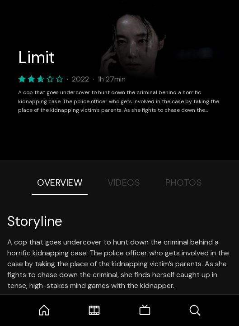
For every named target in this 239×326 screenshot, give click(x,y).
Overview (59, 182)
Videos (124, 182)
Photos (183, 182)
